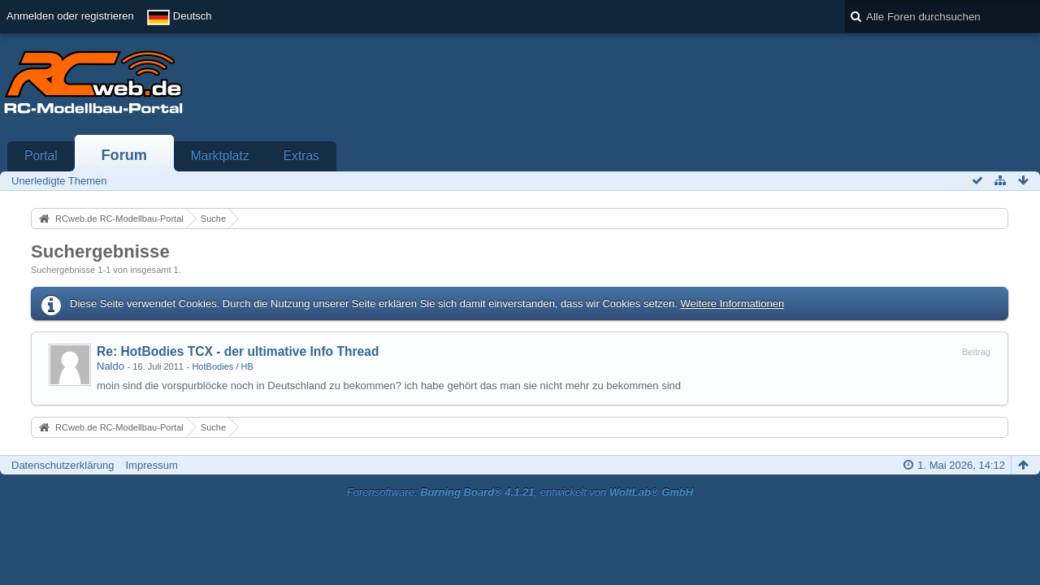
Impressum (151, 465)
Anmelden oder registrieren (70, 16)
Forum (124, 155)
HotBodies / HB (223, 366)
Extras (301, 155)
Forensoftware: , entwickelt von (520, 492)
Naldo (110, 366)
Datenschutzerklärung (62, 465)
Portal (41, 155)
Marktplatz (220, 155)
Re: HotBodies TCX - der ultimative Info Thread (238, 351)
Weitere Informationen (732, 303)
